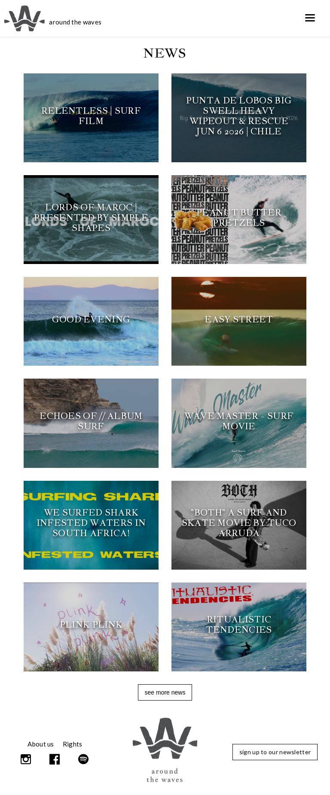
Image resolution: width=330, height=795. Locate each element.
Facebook (55, 759)
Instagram (26, 759)
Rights (72, 744)
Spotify (83, 759)
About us (41, 744)
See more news (165, 692)
